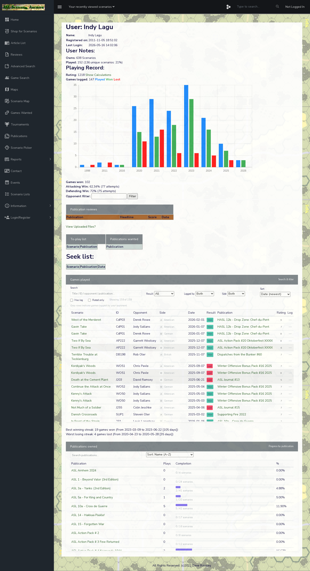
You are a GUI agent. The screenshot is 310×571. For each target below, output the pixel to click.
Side (224, 294)
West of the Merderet (86, 320)
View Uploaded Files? (81, 227)
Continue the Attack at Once (91, 387)
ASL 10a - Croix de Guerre (89, 506)
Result (149, 294)
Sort (262, 289)
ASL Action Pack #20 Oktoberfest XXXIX (245, 341)
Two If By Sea (81, 341)
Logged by (189, 294)
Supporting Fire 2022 (231, 414)
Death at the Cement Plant (89, 380)
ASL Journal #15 (228, 407)
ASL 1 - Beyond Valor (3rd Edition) (94, 479)
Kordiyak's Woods (83, 366)
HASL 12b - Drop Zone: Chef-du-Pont (243, 320)
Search (74, 287)
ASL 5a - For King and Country (92, 497)
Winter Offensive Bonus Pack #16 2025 (244, 366)
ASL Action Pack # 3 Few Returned (95, 542)
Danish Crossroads (84, 414)
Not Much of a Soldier (86, 407)
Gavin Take (79, 327)
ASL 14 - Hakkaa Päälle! (88, 515)
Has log (78, 300)
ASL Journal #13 (228, 380)
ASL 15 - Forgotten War (87, 524)
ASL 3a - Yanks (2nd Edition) (90, 488)
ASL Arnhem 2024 (83, 470)
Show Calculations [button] (98, 75)
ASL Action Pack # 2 (85, 533)
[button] (91, 7)
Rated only (98, 300)
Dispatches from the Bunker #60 (239, 354)
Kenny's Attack (81, 394)
